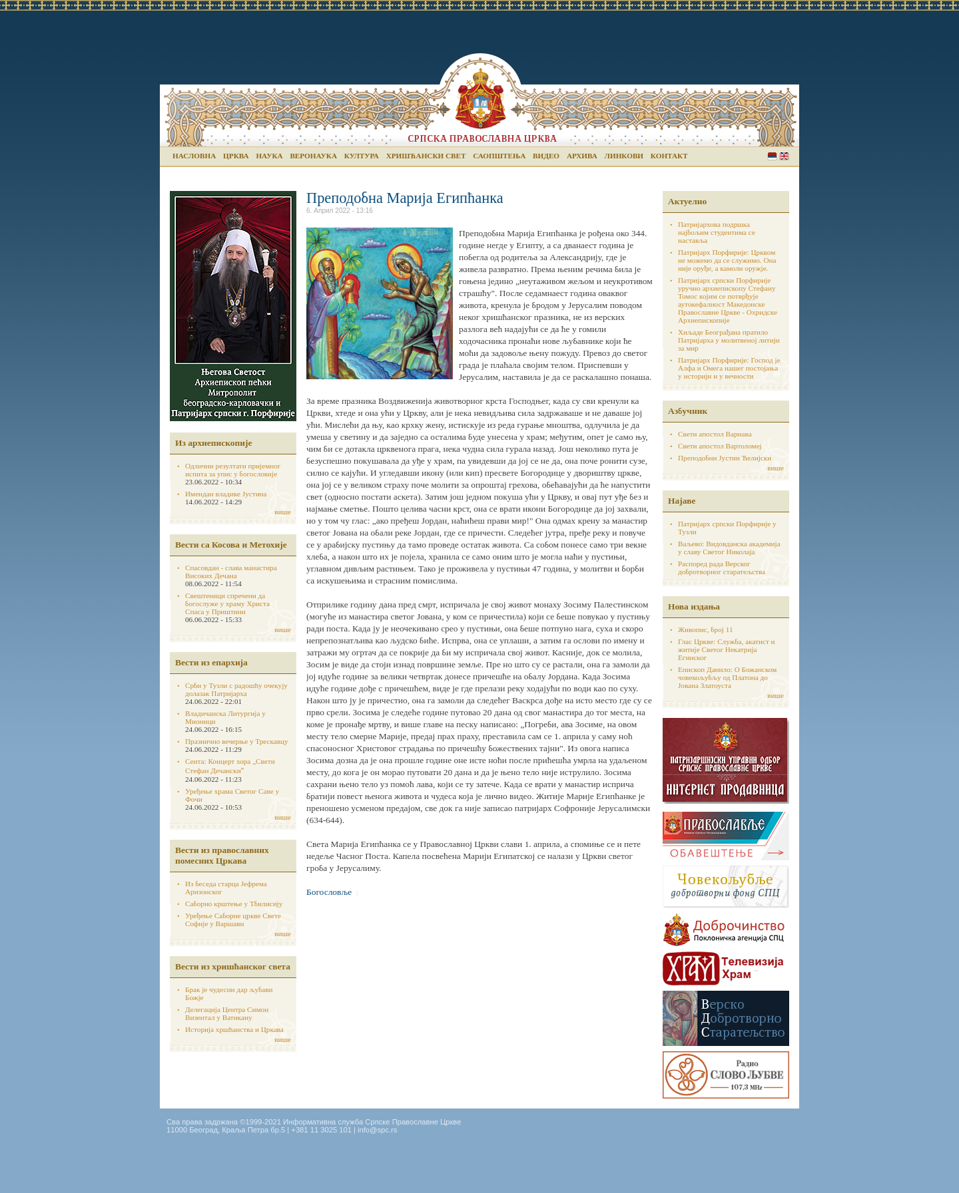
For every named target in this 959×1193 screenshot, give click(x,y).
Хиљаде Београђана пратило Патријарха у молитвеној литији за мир (729, 340)
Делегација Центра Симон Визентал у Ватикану (226, 1013)
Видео (546, 156)
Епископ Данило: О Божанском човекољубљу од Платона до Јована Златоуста (727, 677)
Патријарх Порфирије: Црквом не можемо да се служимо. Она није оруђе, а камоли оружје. (727, 260)
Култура (361, 156)
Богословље (329, 892)
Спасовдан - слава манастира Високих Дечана (231, 572)
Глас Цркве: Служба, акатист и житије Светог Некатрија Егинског (726, 649)
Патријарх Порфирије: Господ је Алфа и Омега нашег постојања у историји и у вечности (729, 368)
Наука (269, 156)
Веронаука (313, 156)
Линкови (624, 156)
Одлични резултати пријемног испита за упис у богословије (232, 470)
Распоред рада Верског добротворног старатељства (721, 568)
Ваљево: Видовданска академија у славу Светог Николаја (729, 548)
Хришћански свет (426, 156)
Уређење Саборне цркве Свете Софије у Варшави (233, 920)
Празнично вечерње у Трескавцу (236, 741)
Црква (235, 156)
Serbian (772, 156)
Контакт (669, 156)
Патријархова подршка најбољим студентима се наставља (716, 232)
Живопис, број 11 (705, 629)
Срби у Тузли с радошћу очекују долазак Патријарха (236, 689)
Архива (582, 156)
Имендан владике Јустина (226, 494)
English (784, 156)
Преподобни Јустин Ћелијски (724, 458)
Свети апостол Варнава (715, 434)
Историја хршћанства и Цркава (234, 1029)
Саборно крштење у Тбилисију (233, 904)
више (282, 512)
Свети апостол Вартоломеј (720, 446)
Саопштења (499, 156)
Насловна (194, 156)
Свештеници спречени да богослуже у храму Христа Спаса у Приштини (227, 603)
